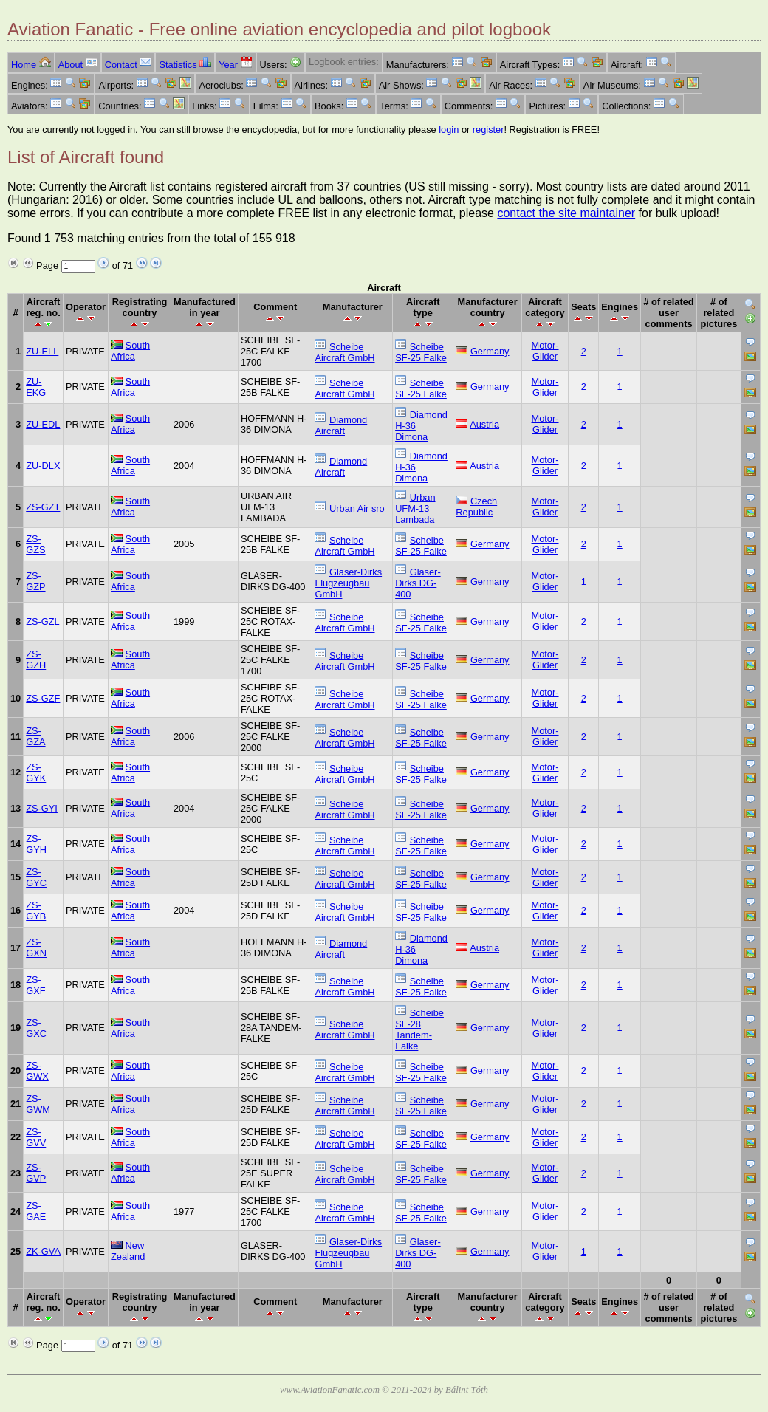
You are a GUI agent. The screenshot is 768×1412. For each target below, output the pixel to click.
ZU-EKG (36, 387)
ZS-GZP (35, 581)
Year (235, 64)
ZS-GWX (37, 1071)
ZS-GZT (43, 507)
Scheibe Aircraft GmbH (344, 352)
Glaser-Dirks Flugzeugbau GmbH (348, 583)
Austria (484, 424)
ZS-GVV (36, 1137)
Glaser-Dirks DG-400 (418, 583)
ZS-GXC (36, 1028)
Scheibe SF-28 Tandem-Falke (419, 1029)
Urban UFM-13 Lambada (415, 508)
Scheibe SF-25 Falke (421, 352)
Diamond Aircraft (341, 425)
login (449, 129)
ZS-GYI (42, 808)
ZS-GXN (36, 947)
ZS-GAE (36, 1211)
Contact (128, 64)
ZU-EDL (43, 424)
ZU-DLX (43, 465)
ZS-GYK (36, 772)
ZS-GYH (36, 844)
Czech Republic (476, 507)
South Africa (130, 351)
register (488, 129)
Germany (490, 351)
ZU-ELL (42, 351)
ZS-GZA (35, 736)
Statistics (185, 64)
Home (31, 64)
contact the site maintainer (566, 213)
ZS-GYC (36, 877)
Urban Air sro (357, 508)
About (77, 64)
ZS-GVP (36, 1173)
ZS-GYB (36, 910)
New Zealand (128, 1251)
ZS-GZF (43, 698)
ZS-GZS (35, 544)
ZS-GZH (36, 659)
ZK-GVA (43, 1251)
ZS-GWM (38, 1104)
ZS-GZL (43, 621)
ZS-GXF (35, 985)
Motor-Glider (545, 351)
